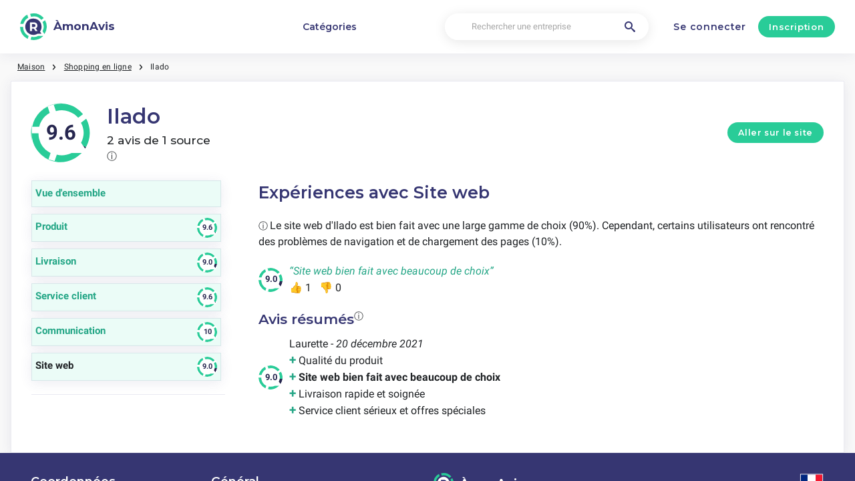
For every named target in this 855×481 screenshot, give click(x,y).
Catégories (330, 27)
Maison (31, 66)
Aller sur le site (775, 133)
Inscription (796, 26)
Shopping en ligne (98, 66)
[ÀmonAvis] (67, 26)
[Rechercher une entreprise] (547, 27)
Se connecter (709, 27)
